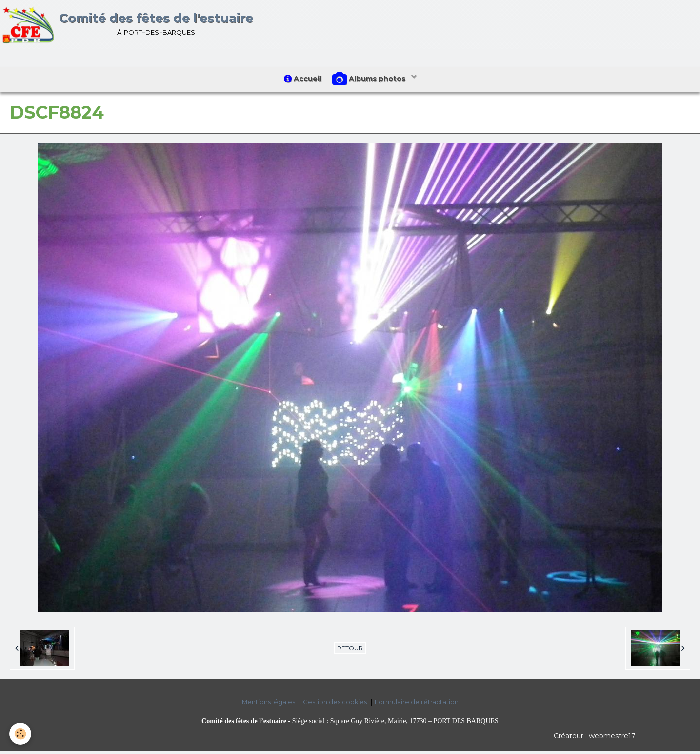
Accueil (301, 80)
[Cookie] (21, 734)
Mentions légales (268, 705)
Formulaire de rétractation (417, 705)
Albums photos (371, 81)
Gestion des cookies (335, 705)
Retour (350, 651)
